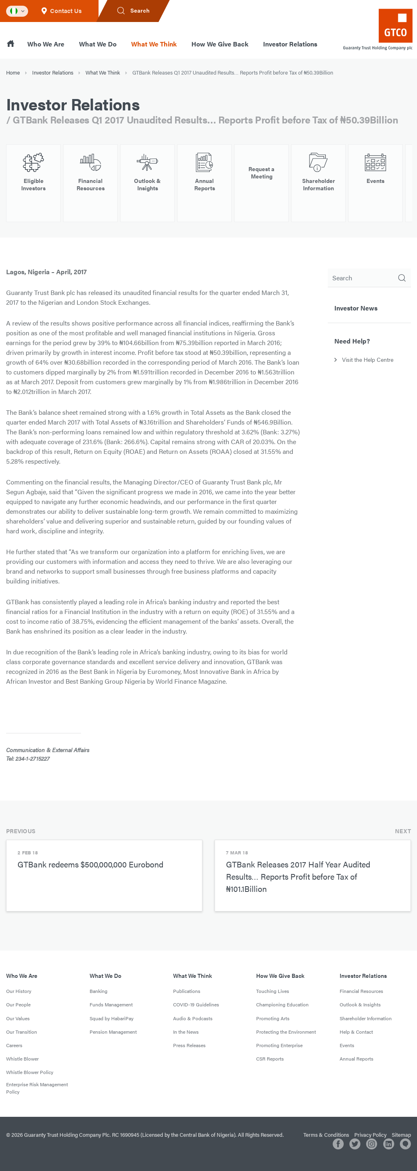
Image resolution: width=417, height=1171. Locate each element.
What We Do (97, 43)
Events (347, 1045)
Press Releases (189, 1045)
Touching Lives (272, 991)
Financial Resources (361, 991)
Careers (14, 1045)
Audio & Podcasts (193, 1018)
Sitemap (401, 1134)
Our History (18, 991)
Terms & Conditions (326, 1134)
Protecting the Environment (286, 1031)
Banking (99, 991)
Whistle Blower (22, 1058)
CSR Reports (270, 1058)
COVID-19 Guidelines (196, 1004)
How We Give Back (219, 43)
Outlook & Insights (360, 1004)
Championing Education (282, 1004)
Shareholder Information (366, 1018)
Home (13, 72)
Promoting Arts (273, 1018)
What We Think (154, 43)
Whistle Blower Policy (29, 1072)
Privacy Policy (370, 1134)
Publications (186, 991)
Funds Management (111, 1004)
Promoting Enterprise (279, 1045)
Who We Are (45, 43)
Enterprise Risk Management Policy (37, 1088)
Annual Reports (356, 1058)
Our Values (18, 1018)
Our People (18, 1004)
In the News (186, 1031)
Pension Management (113, 1031)
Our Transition (21, 1031)
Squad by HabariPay (112, 1018)
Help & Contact (356, 1031)
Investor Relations (290, 43)
